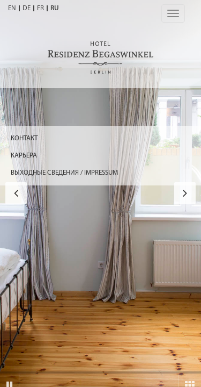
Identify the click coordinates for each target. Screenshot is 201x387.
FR (40, 8)
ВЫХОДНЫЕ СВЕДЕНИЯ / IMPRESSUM (64, 172)
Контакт (24, 138)
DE (27, 8)
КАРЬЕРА (24, 155)
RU (54, 8)
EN (12, 8)
